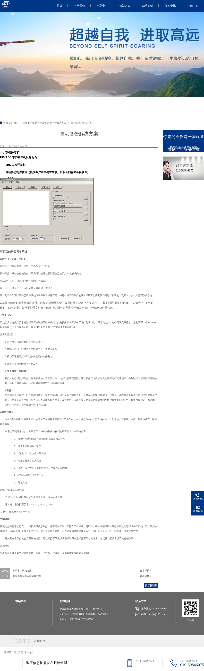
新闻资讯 (170, 5)
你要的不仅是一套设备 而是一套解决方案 (44, 123)
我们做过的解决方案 (81, 123)
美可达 (7, 652)
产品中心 (102, 5)
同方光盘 (18, 652)
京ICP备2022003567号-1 (82, 619)
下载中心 (193, 5)
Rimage (29, 652)
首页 (59, 5)
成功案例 (147, 5)
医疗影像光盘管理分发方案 (27, 576)
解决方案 (125, 5)
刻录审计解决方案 (22, 570)
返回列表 (151, 585)
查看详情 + (145, 570)
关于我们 (79, 5)
